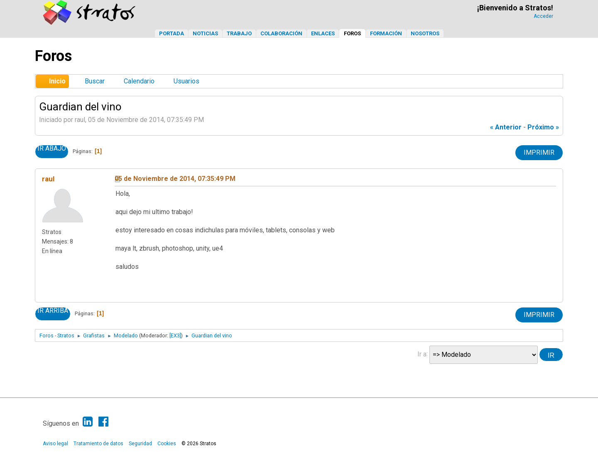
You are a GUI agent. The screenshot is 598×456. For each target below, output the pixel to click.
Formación (386, 33)
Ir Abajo (51, 148)
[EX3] (175, 335)
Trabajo (239, 33)
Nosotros (425, 33)
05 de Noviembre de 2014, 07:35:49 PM (175, 179)
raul (48, 179)
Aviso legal (55, 443)
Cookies (166, 443)
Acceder (543, 16)
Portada (171, 33)
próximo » (543, 127)
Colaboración (281, 33)
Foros (352, 33)
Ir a (421, 354)
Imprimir (539, 152)
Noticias (205, 33)
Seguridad (140, 443)
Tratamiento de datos (98, 443)
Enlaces (323, 33)
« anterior (506, 127)
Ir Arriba (52, 311)
